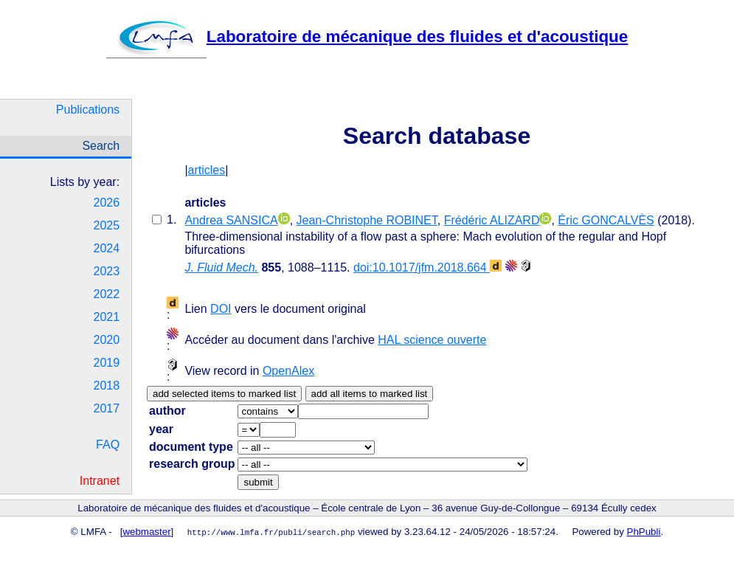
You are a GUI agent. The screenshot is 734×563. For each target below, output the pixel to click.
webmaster (146, 531)
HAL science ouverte (432, 340)
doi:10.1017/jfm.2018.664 (427, 267)
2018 (107, 385)
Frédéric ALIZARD (492, 220)
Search (101, 145)
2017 (107, 408)
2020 (107, 340)
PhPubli (643, 531)
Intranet (100, 480)
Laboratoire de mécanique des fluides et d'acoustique (367, 36)
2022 (107, 294)
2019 (107, 362)
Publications (88, 109)
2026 (107, 202)
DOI (220, 309)
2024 (107, 248)
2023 (107, 271)
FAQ (108, 444)
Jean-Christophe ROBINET (367, 220)
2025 (107, 225)
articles (207, 170)
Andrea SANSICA (230, 220)
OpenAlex (288, 371)
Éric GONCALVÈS (606, 220)
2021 (107, 317)
